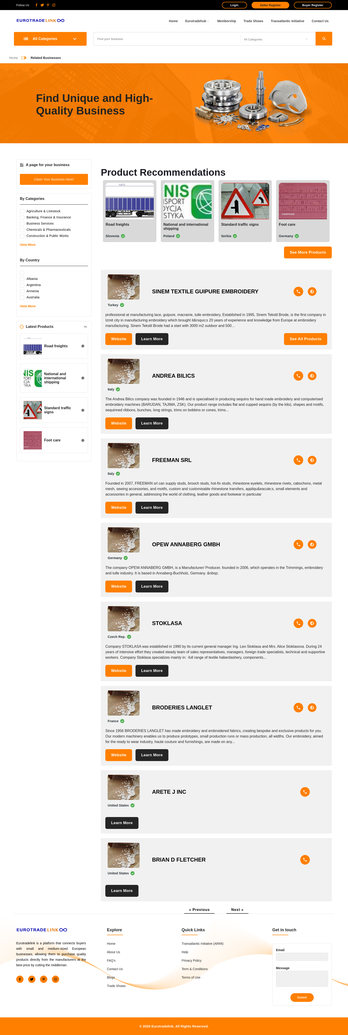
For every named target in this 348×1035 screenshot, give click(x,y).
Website (118, 339)
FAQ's (111, 960)
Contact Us (320, 21)
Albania (29, 279)
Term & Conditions (195, 969)
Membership (226, 21)
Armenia (29, 291)
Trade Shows (253, 21)
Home (173, 21)
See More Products (308, 252)
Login (234, 5)
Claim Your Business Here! (54, 179)
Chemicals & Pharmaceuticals (45, 230)
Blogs (111, 977)
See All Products (305, 339)
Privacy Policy (192, 960)
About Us (113, 952)
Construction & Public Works (44, 236)
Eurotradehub (197, 21)
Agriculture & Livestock (40, 211)
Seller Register (270, 5)
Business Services (37, 224)
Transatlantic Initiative (287, 21)
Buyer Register (312, 5)
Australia (30, 297)
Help (185, 952)
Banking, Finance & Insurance (45, 217)
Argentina (30, 285)
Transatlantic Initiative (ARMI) (202, 943)
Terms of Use (191, 977)
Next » (237, 910)
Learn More (152, 339)
